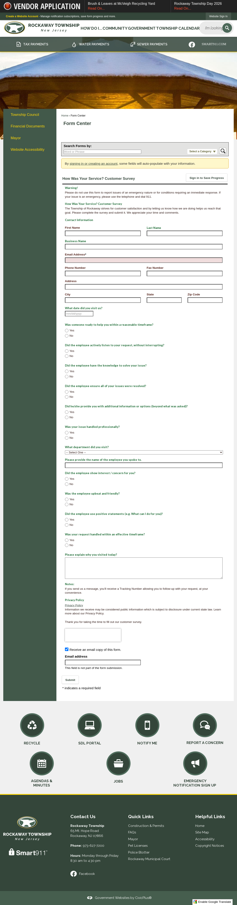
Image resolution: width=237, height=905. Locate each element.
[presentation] (93, 635)
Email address (76, 656)
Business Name (75, 241)
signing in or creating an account (93, 163)
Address (71, 281)
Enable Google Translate (212, 902)
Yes (72, 330)
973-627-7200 (93, 846)
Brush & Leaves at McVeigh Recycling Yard (127, 6)
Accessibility (204, 839)
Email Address (75, 254)
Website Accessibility (28, 149)
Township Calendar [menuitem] (177, 28)
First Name (72, 227)
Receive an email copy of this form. (95, 649)
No (71, 335)
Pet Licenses (138, 846)
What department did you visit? (87, 447)
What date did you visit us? (83, 308)
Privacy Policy (74, 605)
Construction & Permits (146, 826)
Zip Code (194, 294)
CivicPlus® (143, 898)
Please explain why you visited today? (91, 554)
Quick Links (141, 816)
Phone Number (75, 267)
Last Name (154, 228)
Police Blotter (139, 852)
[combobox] (79, 313)
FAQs (132, 832)
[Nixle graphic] (192, 45)
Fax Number (155, 267)
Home (64, 115)
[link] (218, 16)
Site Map (202, 832)
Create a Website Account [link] (22, 16)
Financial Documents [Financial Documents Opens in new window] (28, 126)
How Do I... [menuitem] (91, 28)
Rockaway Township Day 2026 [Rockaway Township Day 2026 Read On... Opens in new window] (204, 6)
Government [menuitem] (141, 28)
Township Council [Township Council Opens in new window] (25, 115)
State (150, 294)
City (67, 294)
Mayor (16, 138)
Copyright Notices (209, 846)
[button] (227, 28)
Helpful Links (210, 816)
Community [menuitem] (115, 28)
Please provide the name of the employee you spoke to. (103, 459)
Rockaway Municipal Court (149, 859)
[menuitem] (29, 114)
